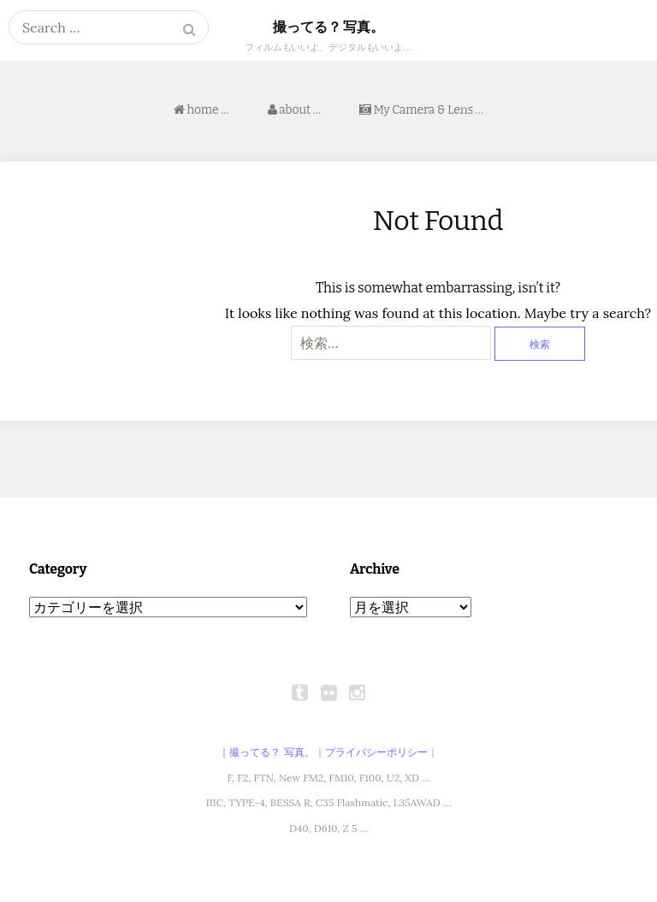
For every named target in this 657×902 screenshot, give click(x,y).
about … (294, 110)
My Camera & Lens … (421, 110)
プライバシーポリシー (376, 752)
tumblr (300, 692)
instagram (356, 692)
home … (201, 110)
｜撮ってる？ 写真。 (266, 752)
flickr (328, 692)
